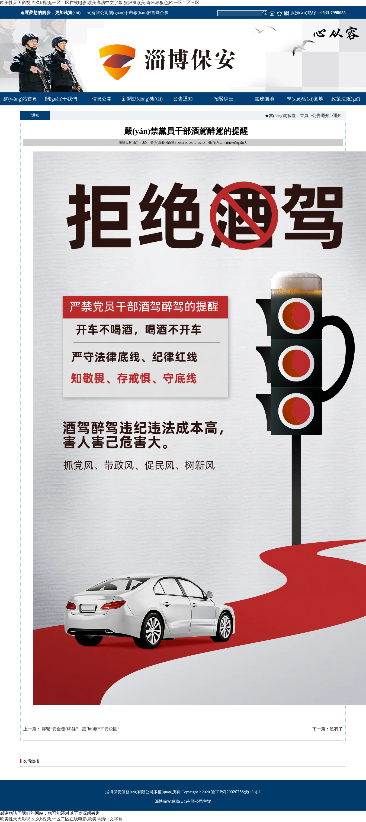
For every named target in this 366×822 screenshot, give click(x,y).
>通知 (336, 115)
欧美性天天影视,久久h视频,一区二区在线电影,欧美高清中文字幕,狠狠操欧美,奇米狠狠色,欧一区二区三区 (100, 2)
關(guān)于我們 (61, 99)
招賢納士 (223, 99)
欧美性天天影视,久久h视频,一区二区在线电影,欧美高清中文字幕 (61, 819)
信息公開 (101, 99)
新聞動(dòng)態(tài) (142, 99)
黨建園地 (264, 99)
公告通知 (183, 99)
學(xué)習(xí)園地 (305, 99)
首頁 (304, 115)
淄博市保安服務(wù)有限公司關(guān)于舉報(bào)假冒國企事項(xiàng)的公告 (128, 12)
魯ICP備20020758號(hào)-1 (236, 791)
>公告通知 (319, 115)
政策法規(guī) (345, 99)
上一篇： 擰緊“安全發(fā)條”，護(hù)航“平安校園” (71, 729)
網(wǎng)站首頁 (20, 99)
